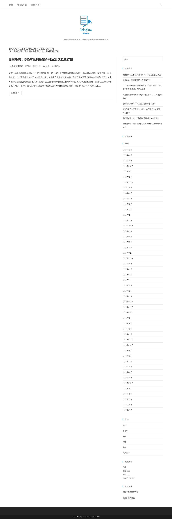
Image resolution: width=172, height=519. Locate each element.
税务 (124, 447)
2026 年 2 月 (127, 155)
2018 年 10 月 (128, 345)
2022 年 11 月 (128, 226)
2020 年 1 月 (127, 296)
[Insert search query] (143, 59)
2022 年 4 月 (127, 236)
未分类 (125, 431)
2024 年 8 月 (127, 193)
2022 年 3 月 (127, 242)
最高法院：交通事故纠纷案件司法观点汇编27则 (36, 51)
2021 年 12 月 (128, 253)
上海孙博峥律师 (129, 498)
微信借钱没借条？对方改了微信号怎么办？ (139, 103)
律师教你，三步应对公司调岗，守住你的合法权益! (142, 74)
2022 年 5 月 (127, 231)
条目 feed (126, 471)
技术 (124, 425)
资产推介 (126, 452)
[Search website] (160, 5)
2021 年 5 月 (127, 269)
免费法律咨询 (17, 66)
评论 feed (126, 474)
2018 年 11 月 (128, 339)
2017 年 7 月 (127, 399)
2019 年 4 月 (127, 323)
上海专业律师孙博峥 (130, 491)
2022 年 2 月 (127, 247)
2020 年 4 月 (127, 280)
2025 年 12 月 (128, 166)
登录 (124, 467)
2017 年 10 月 (128, 383)
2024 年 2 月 (127, 204)
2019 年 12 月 (128, 301)
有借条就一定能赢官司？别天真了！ (136, 80)
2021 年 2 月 (127, 274)
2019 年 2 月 (127, 329)
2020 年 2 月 (127, 291)
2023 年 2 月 (127, 215)
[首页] (10, 51)
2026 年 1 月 (127, 160)
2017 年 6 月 (127, 405)
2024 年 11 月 (128, 182)
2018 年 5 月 (127, 361)
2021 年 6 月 (127, 263)
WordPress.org (129, 478)
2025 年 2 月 (127, 177)
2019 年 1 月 (127, 334)
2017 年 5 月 (127, 410)
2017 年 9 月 (127, 388)
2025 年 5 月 (127, 171)
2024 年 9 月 (127, 188)
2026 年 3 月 (127, 150)
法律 (47, 66)
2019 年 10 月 (128, 312)
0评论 (57, 66)
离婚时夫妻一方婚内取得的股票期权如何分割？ (141, 118)
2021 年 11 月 (128, 258)
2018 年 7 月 (127, 356)
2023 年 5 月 (127, 209)
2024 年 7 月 (127, 198)
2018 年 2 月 (127, 372)
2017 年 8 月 (127, 394)
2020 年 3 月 (127, 285)
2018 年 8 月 (127, 350)
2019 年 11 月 (128, 307)
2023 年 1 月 (127, 220)
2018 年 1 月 (127, 377)
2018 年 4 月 (127, 367)
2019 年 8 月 (127, 318)
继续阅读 (16, 93)
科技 (124, 442)
